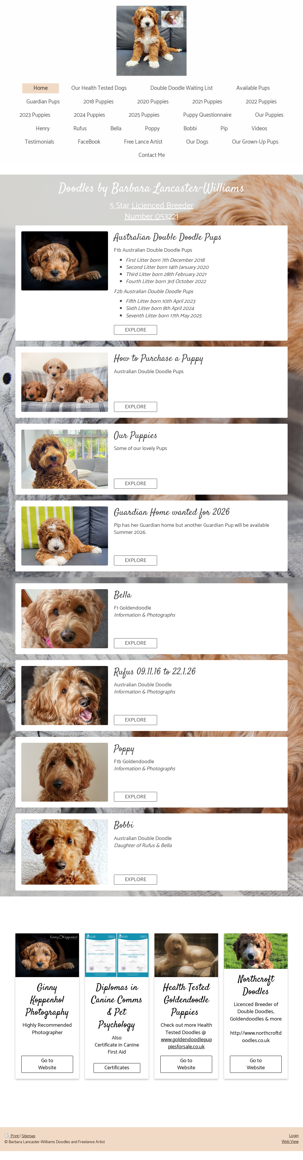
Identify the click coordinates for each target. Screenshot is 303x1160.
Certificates (116, 1067)
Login (294, 1136)
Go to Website (47, 1064)
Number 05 (144, 216)
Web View (290, 1141)
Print (12, 1136)
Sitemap (28, 1136)
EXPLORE (135, 330)
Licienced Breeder (163, 205)
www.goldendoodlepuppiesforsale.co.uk (186, 1043)
